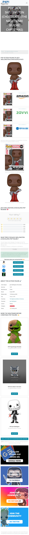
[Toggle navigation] (26, 3)
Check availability (18, 262)
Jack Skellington (13, 301)
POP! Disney (12, 306)
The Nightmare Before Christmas (17, 299)
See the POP (14, 353)
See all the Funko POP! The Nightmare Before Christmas (14, 438)
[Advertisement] (14, 41)
